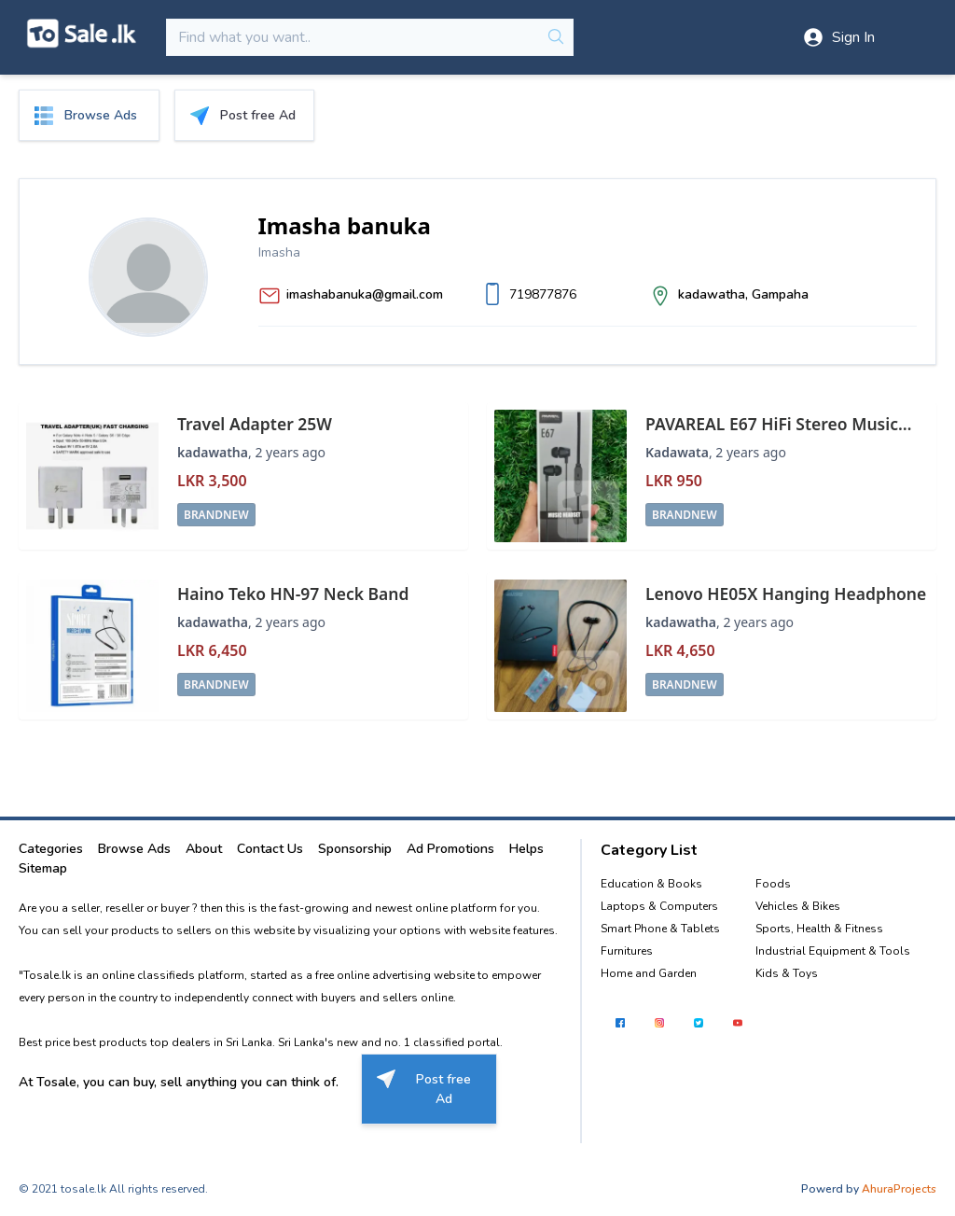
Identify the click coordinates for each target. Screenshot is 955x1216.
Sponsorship (355, 849)
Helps (526, 849)
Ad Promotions (450, 849)
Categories (51, 849)
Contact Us (270, 849)
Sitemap (43, 868)
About (204, 849)
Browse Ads (134, 849)
